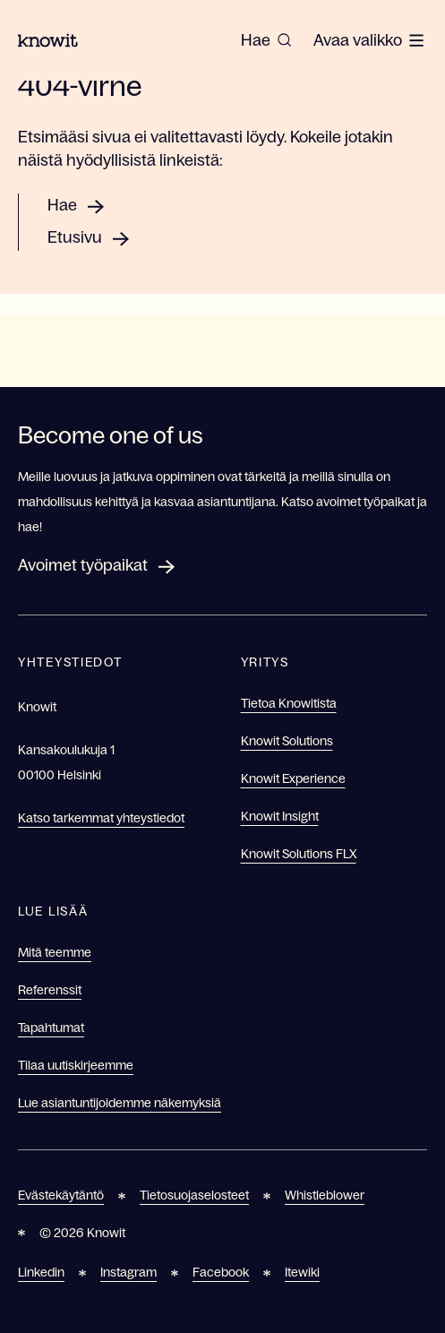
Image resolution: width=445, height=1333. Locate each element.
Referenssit (49, 990)
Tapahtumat (51, 1027)
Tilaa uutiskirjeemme (75, 1065)
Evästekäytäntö (61, 1195)
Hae (62, 205)
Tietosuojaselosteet (194, 1195)
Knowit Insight (280, 816)
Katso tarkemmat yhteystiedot (101, 818)
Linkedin (41, 1272)
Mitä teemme (54, 952)
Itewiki (302, 1272)
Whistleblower (324, 1195)
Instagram (128, 1272)
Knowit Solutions (287, 741)
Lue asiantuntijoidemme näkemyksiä (119, 1103)
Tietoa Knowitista (289, 703)
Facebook (221, 1272)
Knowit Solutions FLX (298, 854)
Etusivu (74, 237)
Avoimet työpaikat (83, 565)
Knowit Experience (293, 778)
